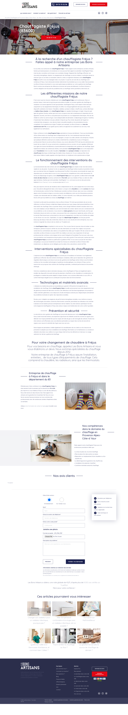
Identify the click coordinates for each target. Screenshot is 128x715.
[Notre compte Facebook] (103, 13)
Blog (57, 676)
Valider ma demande (75, 562)
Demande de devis (29, 38)
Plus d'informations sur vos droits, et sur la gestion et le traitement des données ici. (61, 575)
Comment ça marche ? (39, 13)
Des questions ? (52, 13)
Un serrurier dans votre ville (81, 686)
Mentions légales (48, 700)
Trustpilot (10, 483)
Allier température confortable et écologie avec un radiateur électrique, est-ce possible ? (64, 621)
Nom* (44, 507)
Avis (57, 687)
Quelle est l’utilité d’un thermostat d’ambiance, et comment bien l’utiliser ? (39, 647)
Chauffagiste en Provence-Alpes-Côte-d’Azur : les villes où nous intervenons (32, 17)
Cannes (50, 182)
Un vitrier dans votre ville (80, 688)
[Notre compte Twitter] (106, 13)
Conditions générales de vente (76, 700)
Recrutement (77, 671)
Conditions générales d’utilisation (61, 700)
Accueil (7, 17)
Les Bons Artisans (27, 700)
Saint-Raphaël (44, 182)
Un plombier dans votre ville (81, 674)
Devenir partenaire (61, 684)
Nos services (77, 694)
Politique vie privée (49, 701)
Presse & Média (60, 679)
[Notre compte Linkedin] (99, 13)
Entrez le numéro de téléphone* (52, 514)
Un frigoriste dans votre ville (81, 691)
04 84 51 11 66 (51, 38)
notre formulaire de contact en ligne (35, 406)
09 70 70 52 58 (61, 4)
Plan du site (87, 700)
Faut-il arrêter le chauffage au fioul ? (64, 646)
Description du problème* (50, 540)
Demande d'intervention (98, 4)
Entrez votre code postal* (50, 522)
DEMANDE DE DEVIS (80, 4)
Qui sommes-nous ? (26, 13)
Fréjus (68, 180)
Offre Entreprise (60, 682)
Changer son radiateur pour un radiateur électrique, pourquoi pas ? (39, 620)
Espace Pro (77, 668)
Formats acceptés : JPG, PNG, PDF (52, 533)
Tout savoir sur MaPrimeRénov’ (89, 618)
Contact (58, 689)
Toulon (67, 182)
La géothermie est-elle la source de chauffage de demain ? (89, 647)
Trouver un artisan (64, 13)
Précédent (48, 561)
